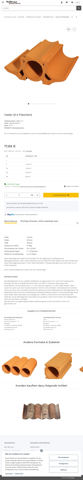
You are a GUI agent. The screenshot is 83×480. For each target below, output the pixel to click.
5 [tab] (37, 103)
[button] (61, 2)
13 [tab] (54, 103)
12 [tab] (52, 103)
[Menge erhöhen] (37, 195)
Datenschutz (19, 473)
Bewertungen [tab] (68, 221)
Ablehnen (63, 470)
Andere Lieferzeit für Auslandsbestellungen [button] (33, 186)
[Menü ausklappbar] (3, 1)
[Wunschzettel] (66, 2)
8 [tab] (43, 103)
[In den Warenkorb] (6, 24)
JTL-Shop (71, 478)
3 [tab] (33, 103)
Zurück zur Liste (11, 17)
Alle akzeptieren (63, 457)
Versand (29, 151)
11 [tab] (50, 103)
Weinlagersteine (18, 128)
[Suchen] (39, 8)
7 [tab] (41, 103)
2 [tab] (30, 103)
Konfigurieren (63, 463)
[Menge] (19, 195)
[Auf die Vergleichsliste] (68, 29)
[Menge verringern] (6, 195)
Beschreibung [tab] (10, 221)
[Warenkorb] (75, 2)
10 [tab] (48, 103)
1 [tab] (28, 103)
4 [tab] (35, 103)
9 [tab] (45, 103)
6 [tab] (39, 103)
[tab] (39, 222)
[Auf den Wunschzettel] (74, 29)
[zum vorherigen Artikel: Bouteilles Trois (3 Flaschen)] (72, 17)
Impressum (9, 473)
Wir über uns (9, 447)
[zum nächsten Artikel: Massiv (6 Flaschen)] (76, 17)
